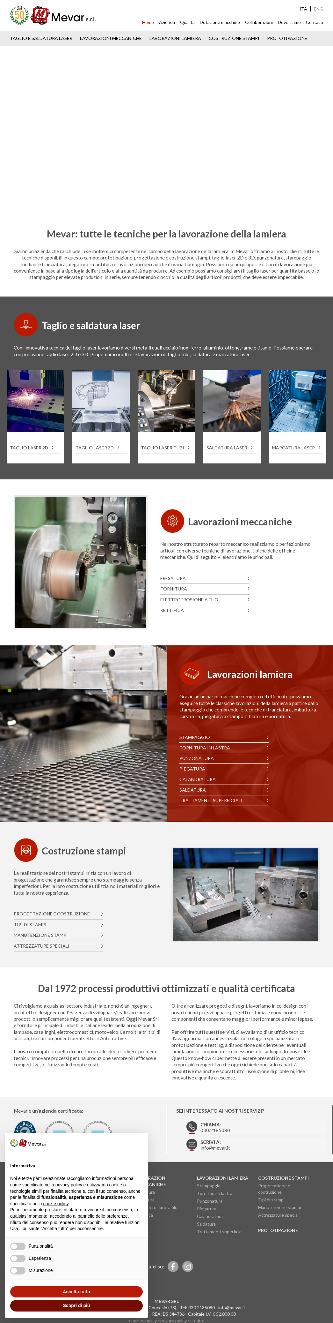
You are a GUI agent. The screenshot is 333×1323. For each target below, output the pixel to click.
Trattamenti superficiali (211, 798)
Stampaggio (194, 735)
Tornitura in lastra (204, 745)
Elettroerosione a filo (189, 598)
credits (197, 1307)
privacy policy (173, 1307)
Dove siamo (289, 22)
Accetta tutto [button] (76, 1291)
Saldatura (192, 788)
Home (148, 22)
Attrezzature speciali (41, 936)
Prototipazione (287, 38)
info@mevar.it (205, 1131)
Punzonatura (196, 756)
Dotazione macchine (220, 22)
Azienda (167, 22)
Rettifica (172, 608)
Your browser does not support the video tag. (166, 129)
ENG (318, 8)
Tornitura (173, 587)
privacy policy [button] (68, 1184)
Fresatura (173, 577)
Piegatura (192, 767)
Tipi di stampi (30, 915)
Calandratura (197, 777)
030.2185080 (205, 1115)
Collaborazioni (259, 22)
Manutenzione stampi (41, 925)
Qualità (187, 22)
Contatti (314, 22)
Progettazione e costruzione (52, 904)
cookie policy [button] (56, 1203)
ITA (303, 8)
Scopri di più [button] (76, 1305)
